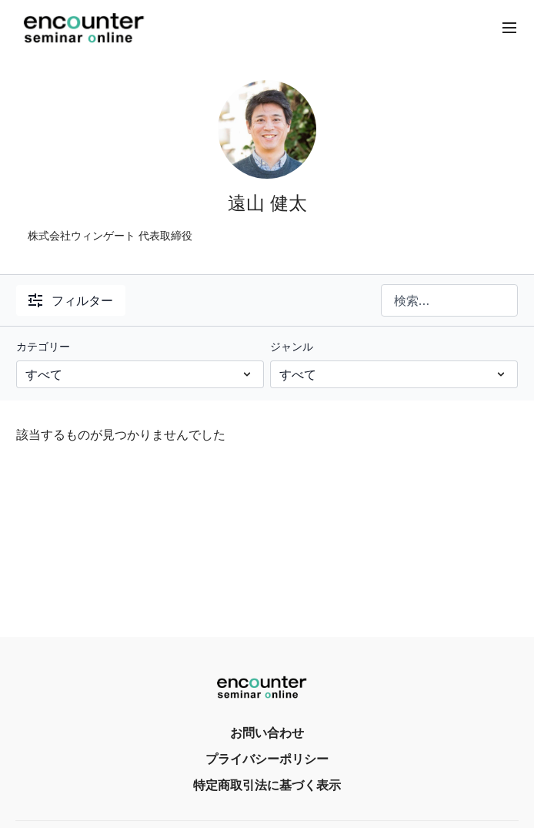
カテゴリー (43, 346)
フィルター (70, 300)
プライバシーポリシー (267, 758)
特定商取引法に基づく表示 (267, 785)
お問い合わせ (267, 732)
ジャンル (291, 346)
